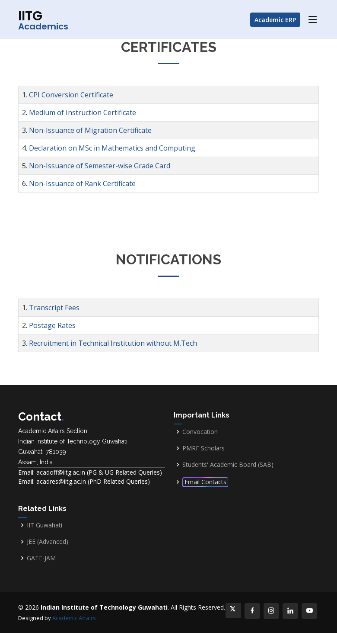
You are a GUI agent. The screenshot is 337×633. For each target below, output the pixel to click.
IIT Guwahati (44, 525)
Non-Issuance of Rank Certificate (82, 183)
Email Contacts (205, 482)
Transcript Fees (54, 307)
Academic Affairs (74, 618)
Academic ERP (275, 20)
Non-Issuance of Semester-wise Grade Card (99, 165)
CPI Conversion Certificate (71, 95)
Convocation (200, 432)
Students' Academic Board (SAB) (227, 465)
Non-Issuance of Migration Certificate (90, 130)
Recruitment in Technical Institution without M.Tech (113, 343)
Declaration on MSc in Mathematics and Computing (112, 148)
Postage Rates (52, 325)
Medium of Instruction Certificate (82, 112)
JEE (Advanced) (47, 542)
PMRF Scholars (203, 448)
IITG (43, 19)
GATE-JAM (41, 558)
